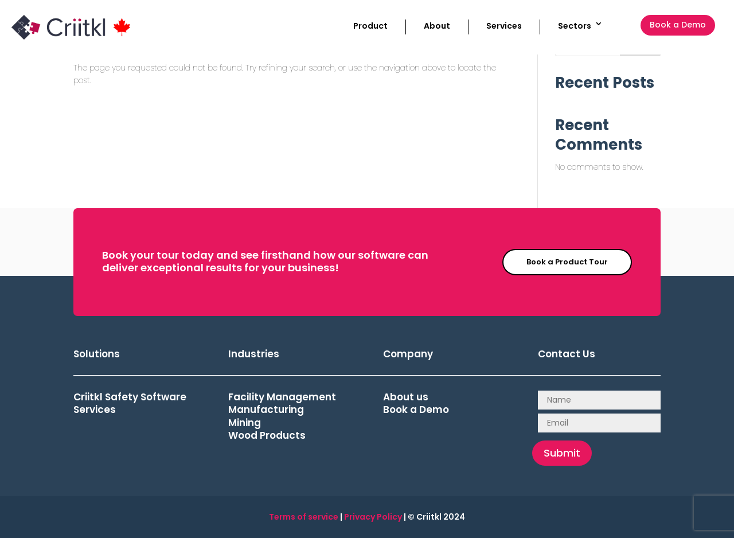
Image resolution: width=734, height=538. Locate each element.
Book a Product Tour (567, 261)
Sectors (574, 26)
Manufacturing (266, 409)
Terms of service (303, 517)
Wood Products (267, 435)
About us (405, 397)
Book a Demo (678, 24)
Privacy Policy (373, 517)
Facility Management (282, 397)
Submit (562, 453)
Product (370, 26)
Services (504, 26)
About (437, 26)
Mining (244, 423)
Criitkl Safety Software (129, 397)
